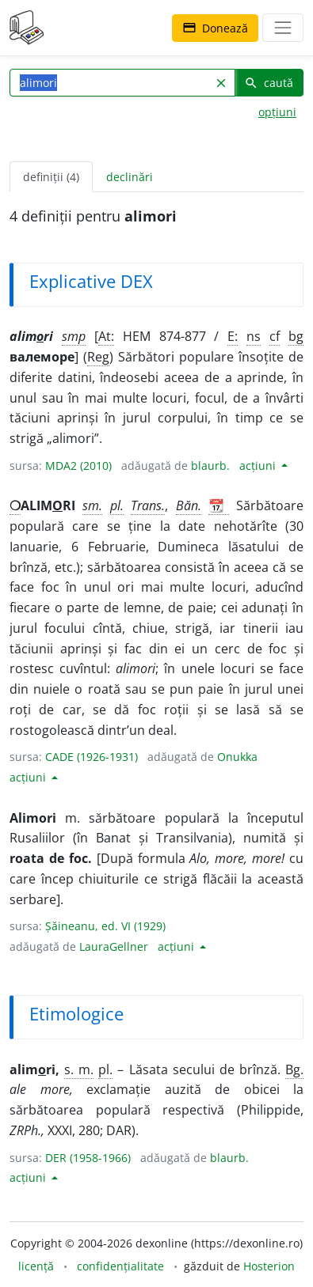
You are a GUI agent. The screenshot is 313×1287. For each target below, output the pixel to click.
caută (268, 82)
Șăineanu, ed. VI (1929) (105, 925)
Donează (215, 28)
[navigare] (282, 27)
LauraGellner (113, 946)
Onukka (237, 756)
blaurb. (210, 465)
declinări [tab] (129, 176)
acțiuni (259, 465)
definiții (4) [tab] (51, 176)
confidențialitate (120, 1266)
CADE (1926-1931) (91, 756)
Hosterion (269, 1266)
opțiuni (277, 111)
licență (36, 1266)
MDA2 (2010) (78, 465)
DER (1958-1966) (88, 1157)
